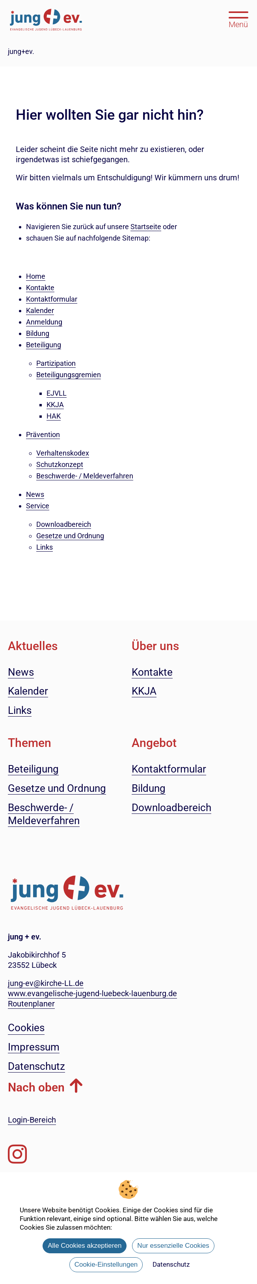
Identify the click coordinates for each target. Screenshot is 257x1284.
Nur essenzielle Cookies (173, 1245)
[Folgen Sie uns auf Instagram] (17, 1154)
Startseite (145, 226)
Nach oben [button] (36, 1087)
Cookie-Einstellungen (106, 1264)
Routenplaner (31, 1003)
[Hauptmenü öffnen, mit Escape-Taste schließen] (238, 19)
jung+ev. (21, 51)
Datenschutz (171, 1264)
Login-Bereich (32, 1120)
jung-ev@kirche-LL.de (46, 983)
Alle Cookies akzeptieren (84, 1245)
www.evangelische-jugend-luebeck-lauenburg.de (92, 993)
